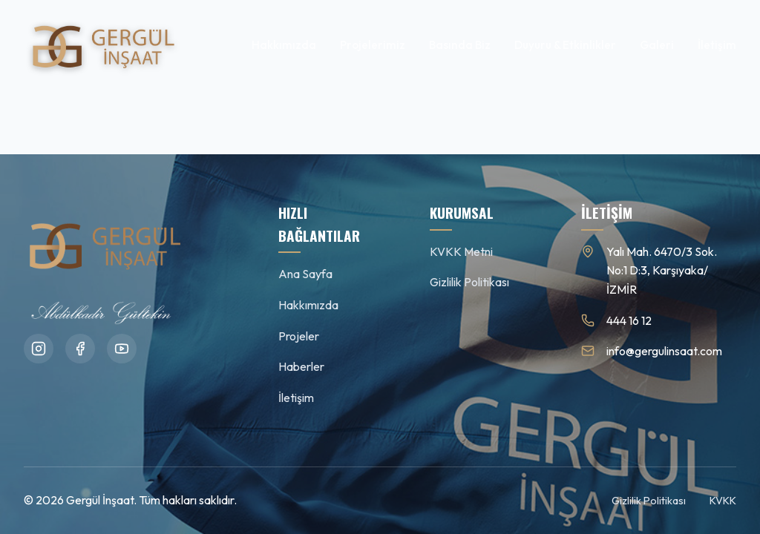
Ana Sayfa (305, 273)
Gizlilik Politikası (469, 281)
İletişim (717, 45)
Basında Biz (460, 45)
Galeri (657, 45)
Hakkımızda (284, 45)
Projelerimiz (372, 45)
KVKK (723, 500)
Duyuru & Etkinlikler (565, 45)
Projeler (298, 336)
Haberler (301, 366)
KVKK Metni (461, 251)
